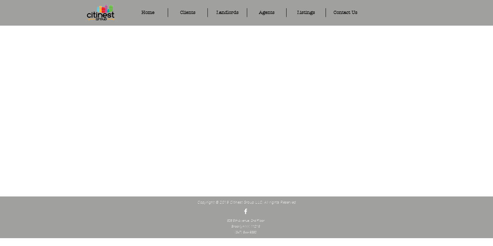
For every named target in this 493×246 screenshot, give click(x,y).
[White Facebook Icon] (245, 211)
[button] (266, 12)
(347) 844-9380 (246, 232)
